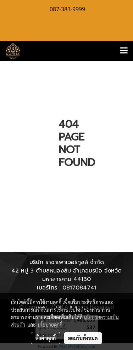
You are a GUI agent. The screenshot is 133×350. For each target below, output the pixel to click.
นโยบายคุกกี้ (50, 324)
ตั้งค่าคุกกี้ (45, 338)
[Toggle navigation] (124, 51)
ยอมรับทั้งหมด (83, 338)
